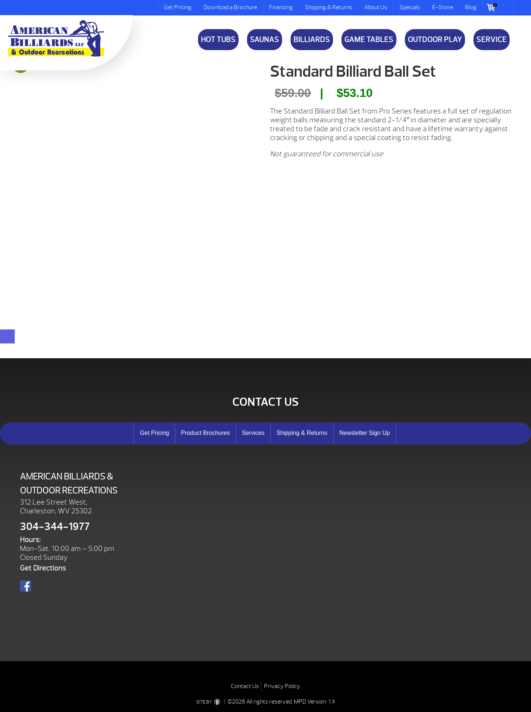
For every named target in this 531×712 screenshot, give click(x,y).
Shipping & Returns (328, 7)
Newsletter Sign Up (364, 433)
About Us (375, 7)
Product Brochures (205, 433)
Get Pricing (177, 7)
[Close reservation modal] (7, 336)
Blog (470, 7)
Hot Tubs (218, 40)
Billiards (312, 40)
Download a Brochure (230, 7)
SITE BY (209, 702)
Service (491, 40)
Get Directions (43, 568)
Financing (281, 7)
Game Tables (368, 40)
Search (506, 7)
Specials (409, 7)
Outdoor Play (435, 40)
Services (253, 433)
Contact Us (245, 686)
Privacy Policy (282, 686)
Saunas (264, 40)
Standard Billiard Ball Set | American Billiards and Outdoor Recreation (56, 38)
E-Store (442, 7)
